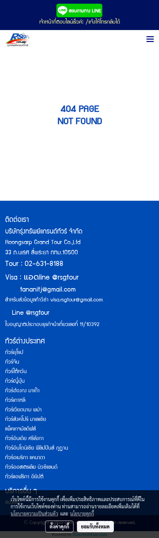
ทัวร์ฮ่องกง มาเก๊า (22, 391)
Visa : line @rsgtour (42, 278)
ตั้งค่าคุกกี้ (59, 526)
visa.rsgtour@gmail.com (76, 300)
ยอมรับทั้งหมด (95, 526)
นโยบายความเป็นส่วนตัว (34, 513)
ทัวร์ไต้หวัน (16, 372)
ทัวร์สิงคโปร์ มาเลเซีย (25, 419)
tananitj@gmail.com (48, 290)
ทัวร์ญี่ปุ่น (15, 381)
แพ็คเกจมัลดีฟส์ (20, 429)
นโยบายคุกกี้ (82, 513)
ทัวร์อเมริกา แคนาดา (25, 458)
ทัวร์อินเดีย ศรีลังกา (24, 439)
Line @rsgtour (27, 313)
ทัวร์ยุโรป (14, 353)
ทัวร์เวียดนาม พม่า (23, 410)
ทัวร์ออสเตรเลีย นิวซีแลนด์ (31, 467)
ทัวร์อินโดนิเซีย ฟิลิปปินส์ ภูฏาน (36, 448)
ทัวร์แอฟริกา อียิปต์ (24, 477)
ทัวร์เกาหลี (15, 400)
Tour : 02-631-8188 (34, 264)
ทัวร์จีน (12, 362)
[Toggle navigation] (150, 39)
